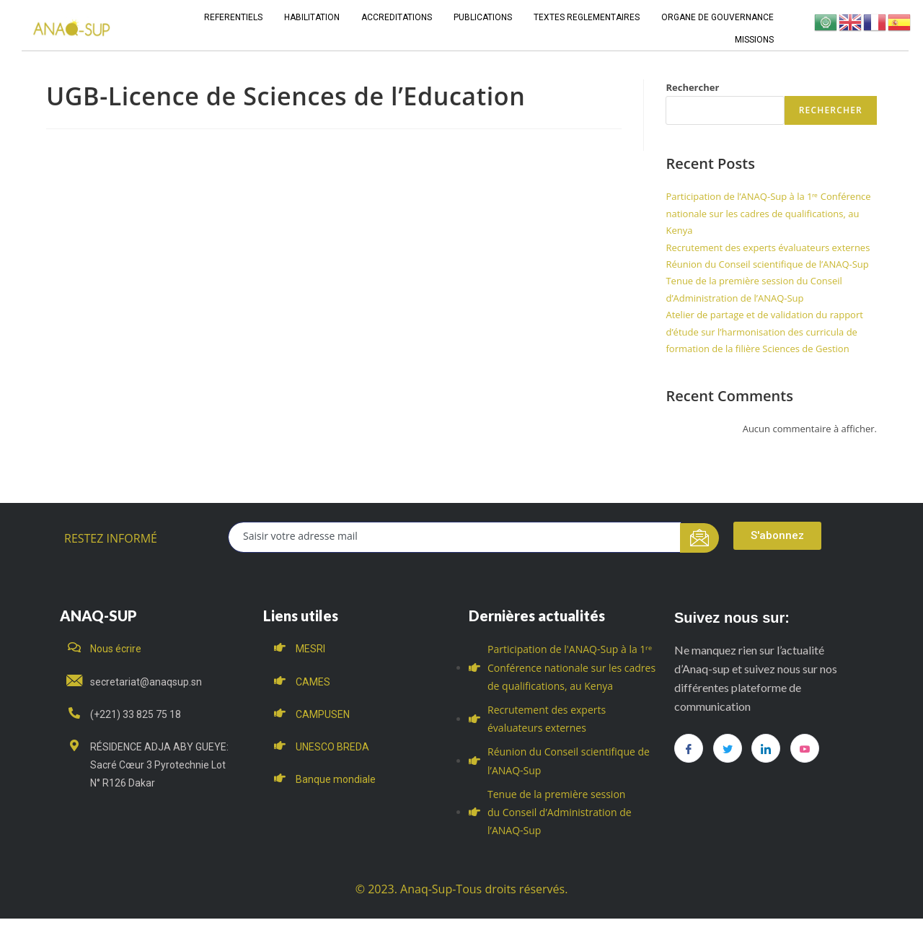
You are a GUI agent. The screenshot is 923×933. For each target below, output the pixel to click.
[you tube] (804, 748)
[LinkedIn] (765, 748)
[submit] (700, 538)
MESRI (310, 648)
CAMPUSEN (323, 714)
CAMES (313, 682)
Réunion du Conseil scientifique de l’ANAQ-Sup (767, 264)
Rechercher (692, 87)
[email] (454, 537)
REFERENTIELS (233, 17)
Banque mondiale (336, 779)
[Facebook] (688, 748)
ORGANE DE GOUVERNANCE (717, 17)
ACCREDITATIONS (396, 17)
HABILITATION (312, 17)
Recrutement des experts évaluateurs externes (768, 247)
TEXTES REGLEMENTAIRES (587, 17)
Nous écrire (115, 648)
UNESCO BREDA (332, 747)
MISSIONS (754, 40)
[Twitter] (727, 748)
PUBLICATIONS (483, 17)
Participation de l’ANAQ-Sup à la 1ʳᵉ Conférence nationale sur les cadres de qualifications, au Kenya (768, 213)
